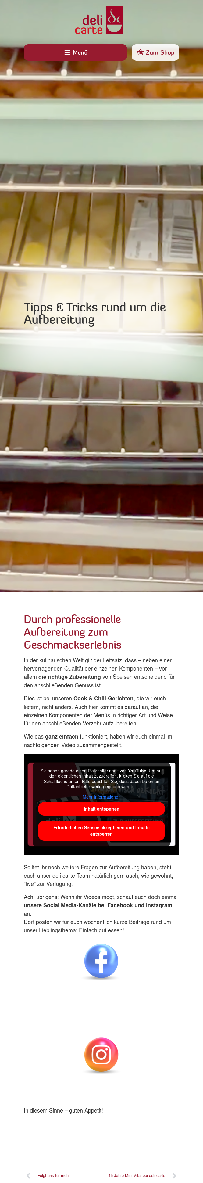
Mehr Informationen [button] (102, 797)
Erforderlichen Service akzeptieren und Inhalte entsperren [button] (101, 830)
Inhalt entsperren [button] (101, 809)
